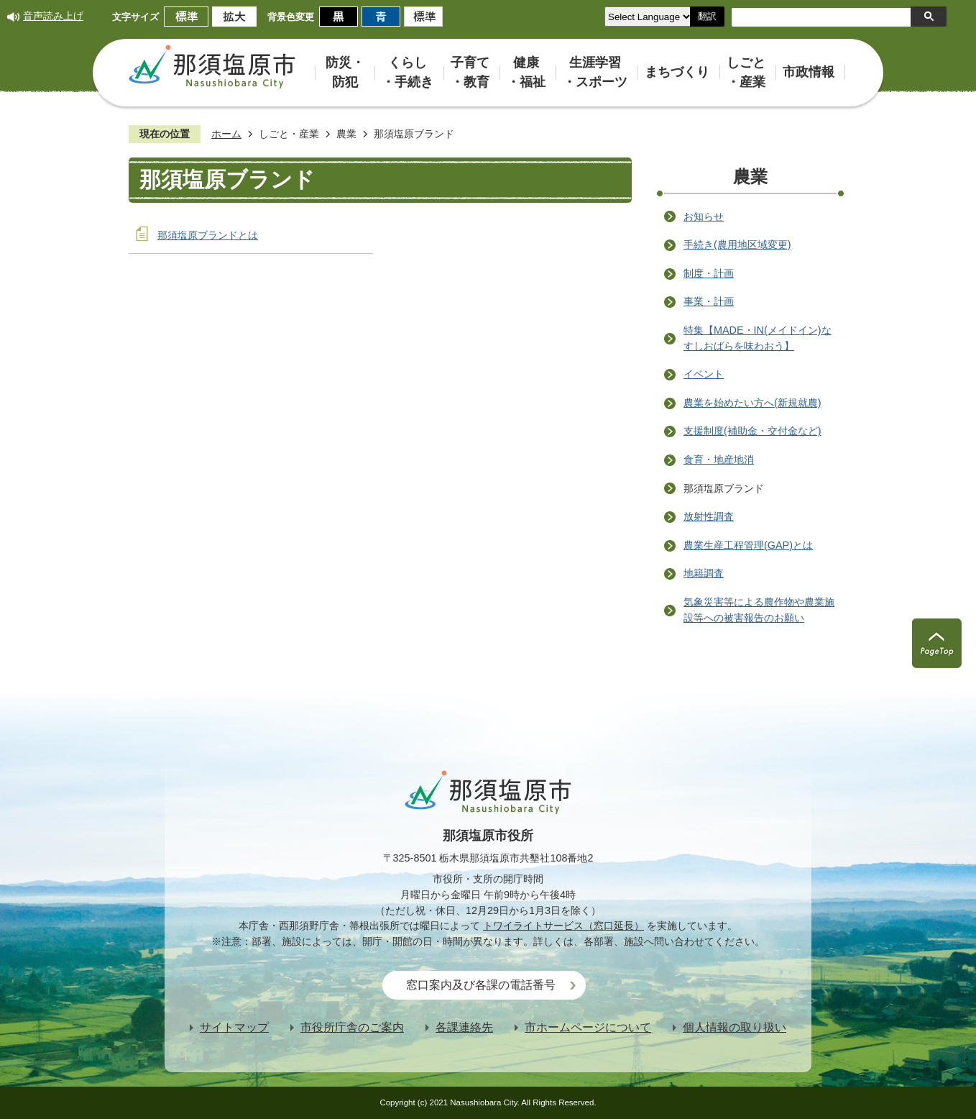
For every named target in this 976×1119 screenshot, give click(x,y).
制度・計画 (708, 273)
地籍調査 (703, 573)
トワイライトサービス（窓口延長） (563, 925)
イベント (703, 374)
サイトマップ (234, 1027)
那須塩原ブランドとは (207, 235)
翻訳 (707, 16)
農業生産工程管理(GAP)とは (748, 545)
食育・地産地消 (718, 459)
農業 (346, 134)
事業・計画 (708, 301)
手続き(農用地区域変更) (737, 244)
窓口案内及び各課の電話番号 (481, 985)
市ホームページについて (588, 1027)
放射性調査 (708, 516)
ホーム (226, 134)
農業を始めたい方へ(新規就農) (752, 402)
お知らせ (703, 216)
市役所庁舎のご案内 (352, 1027)
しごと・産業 (289, 134)
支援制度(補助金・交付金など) (752, 431)
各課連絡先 (464, 1027)
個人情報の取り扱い (734, 1027)
